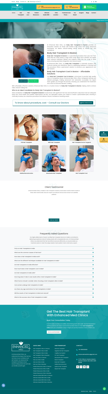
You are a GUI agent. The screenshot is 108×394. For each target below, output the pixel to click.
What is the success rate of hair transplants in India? (30, 297)
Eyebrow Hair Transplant (61, 366)
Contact (93, 13)
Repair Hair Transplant (60, 368)
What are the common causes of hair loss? (27, 252)
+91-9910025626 (73, 7)
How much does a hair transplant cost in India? (29, 269)
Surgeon (81, 13)
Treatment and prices (66, 14)
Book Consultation (103, 140)
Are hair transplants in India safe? (24, 273)
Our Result (75, 14)
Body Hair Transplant (60, 362)
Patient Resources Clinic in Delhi (41, 368)
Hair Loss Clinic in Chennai (39, 357)
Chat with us (33, 81)
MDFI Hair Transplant (54, 142)
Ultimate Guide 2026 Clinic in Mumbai (42, 382)
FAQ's (94, 391)
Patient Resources (36, 14)
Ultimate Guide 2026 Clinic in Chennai (42, 375)
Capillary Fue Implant (60, 353)
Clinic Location (56, 14)
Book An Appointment (54, 332)
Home (13, 1)
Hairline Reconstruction (26, 173)
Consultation (90, 7)
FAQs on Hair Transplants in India (24, 248)
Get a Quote (23, 81)
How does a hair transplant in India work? (27, 256)
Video (90, 391)
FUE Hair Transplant (26, 142)
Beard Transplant (59, 359)
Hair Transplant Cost (81, 173)
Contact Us (23, 1)
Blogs (17, 1)
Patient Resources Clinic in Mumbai (42, 373)
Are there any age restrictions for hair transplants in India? (32, 289)
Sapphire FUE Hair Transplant (62, 351)
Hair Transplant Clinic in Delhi (40, 351)
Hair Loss (28, 14)
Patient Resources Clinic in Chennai (42, 366)
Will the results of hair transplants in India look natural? (31, 293)
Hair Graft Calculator (104, 134)
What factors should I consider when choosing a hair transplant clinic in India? (38, 281)
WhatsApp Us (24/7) (34, 1)
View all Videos (54, 220)
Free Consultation (86, 102)
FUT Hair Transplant (59, 355)
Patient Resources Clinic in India (41, 371)
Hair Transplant (21, 15)
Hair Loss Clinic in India (38, 362)
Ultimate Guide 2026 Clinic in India (41, 380)
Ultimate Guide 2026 (47, 14)
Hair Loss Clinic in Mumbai (39, 364)
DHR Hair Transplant (60, 348)
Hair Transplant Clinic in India (40, 353)
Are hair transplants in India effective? (26, 265)
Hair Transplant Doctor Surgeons (81, 142)
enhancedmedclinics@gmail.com (50, 7)
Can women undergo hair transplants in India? (28, 285)
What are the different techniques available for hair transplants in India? (36, 260)
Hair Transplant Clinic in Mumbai (41, 355)
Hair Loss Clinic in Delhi (38, 359)
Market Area (84, 391)
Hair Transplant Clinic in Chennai (41, 348)
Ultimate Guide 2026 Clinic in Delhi (41, 377)
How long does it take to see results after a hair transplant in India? (35, 277)
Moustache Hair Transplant (54, 173)
